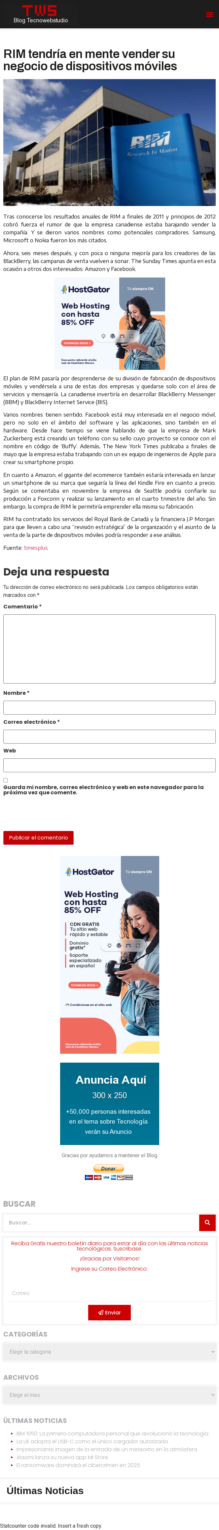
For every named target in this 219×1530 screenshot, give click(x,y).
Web (9, 751)
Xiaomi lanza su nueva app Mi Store (62, 1457)
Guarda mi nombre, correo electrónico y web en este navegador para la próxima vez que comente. (103, 790)
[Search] (207, 1223)
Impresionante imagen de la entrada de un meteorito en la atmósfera (107, 1449)
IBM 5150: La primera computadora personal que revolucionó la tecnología (112, 1433)
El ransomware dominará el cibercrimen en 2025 (78, 1465)
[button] (210, 14)
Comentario (22, 607)
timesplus (36, 547)
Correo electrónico (31, 723)
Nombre (16, 694)
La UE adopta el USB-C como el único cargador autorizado (92, 1441)
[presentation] (48, 816)
